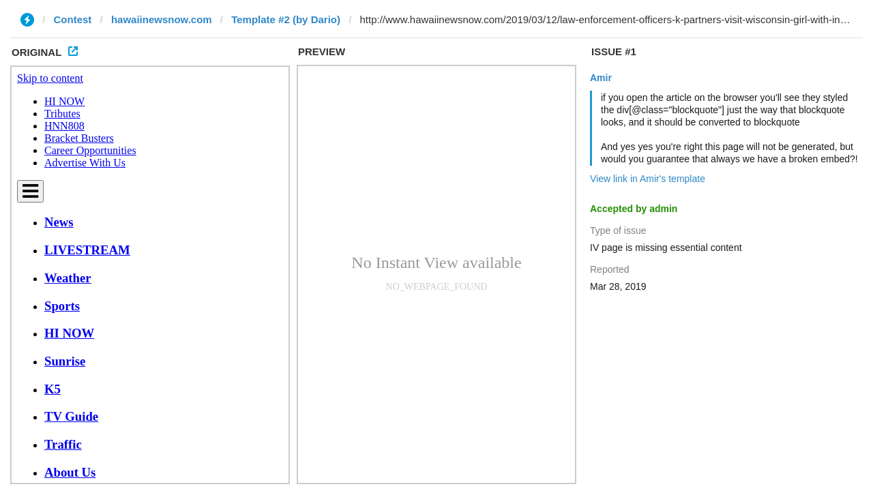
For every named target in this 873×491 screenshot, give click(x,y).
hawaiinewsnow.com (161, 19)
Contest (73, 19)
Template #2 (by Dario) (285, 19)
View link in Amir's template (647, 178)
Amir (601, 77)
